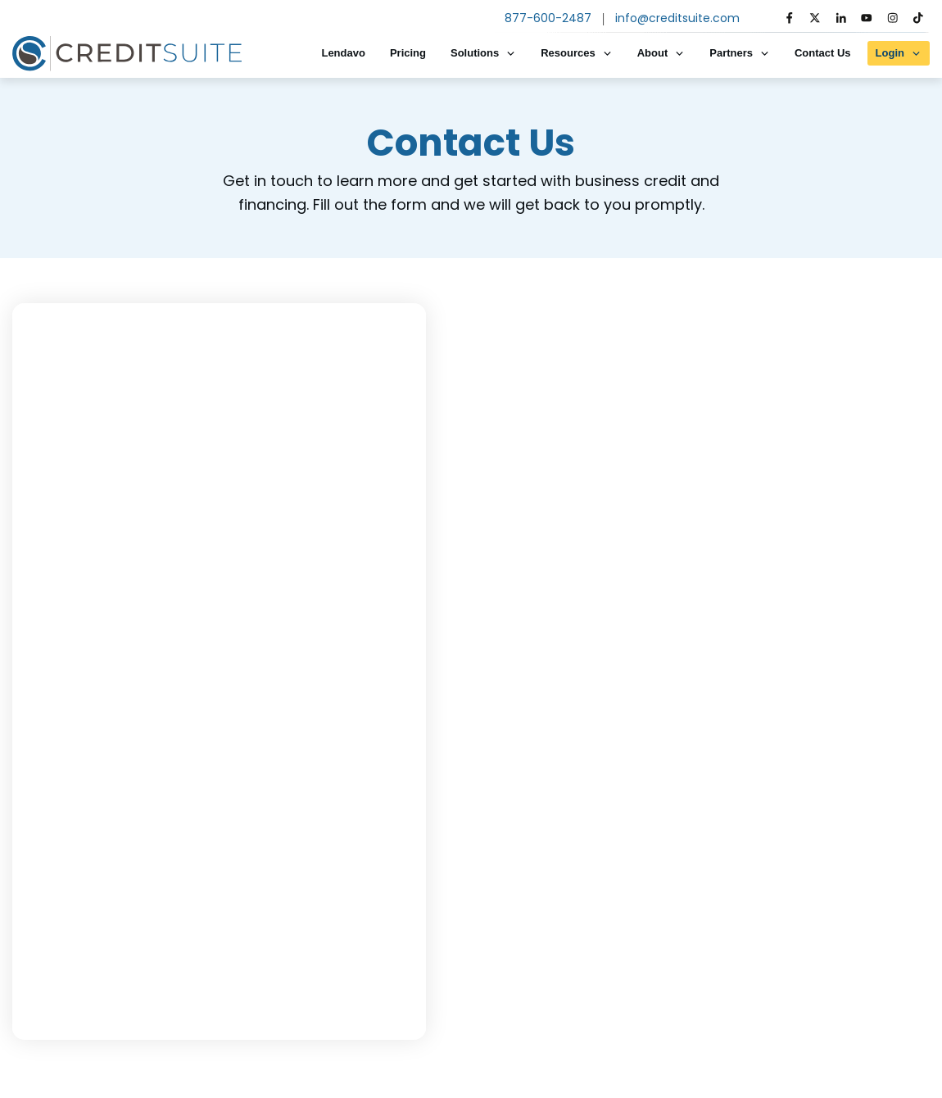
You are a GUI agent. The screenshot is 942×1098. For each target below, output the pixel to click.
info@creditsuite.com (677, 18)
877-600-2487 (548, 18)
